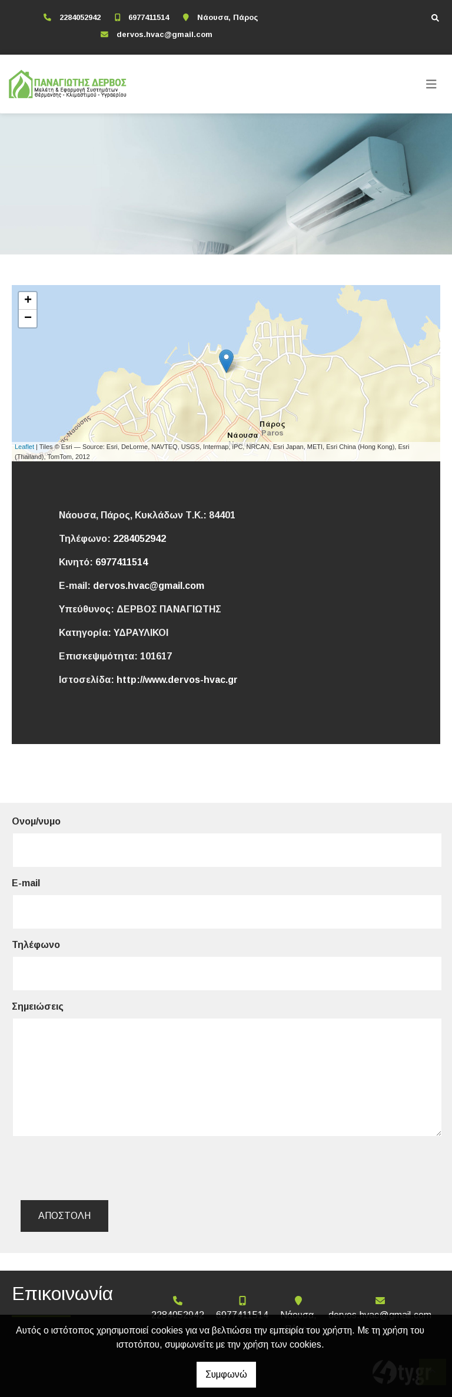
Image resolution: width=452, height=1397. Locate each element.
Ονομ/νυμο (36, 821)
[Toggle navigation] (431, 84)
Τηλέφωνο (36, 945)
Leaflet (24, 446)
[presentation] (112, 1168)
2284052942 (80, 17)
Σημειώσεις (38, 1006)
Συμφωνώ (226, 1374)
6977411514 (148, 17)
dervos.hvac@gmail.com (164, 34)
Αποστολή (64, 1216)
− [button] (28, 318)
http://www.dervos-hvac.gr (177, 680)
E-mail (26, 883)
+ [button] (28, 301)
